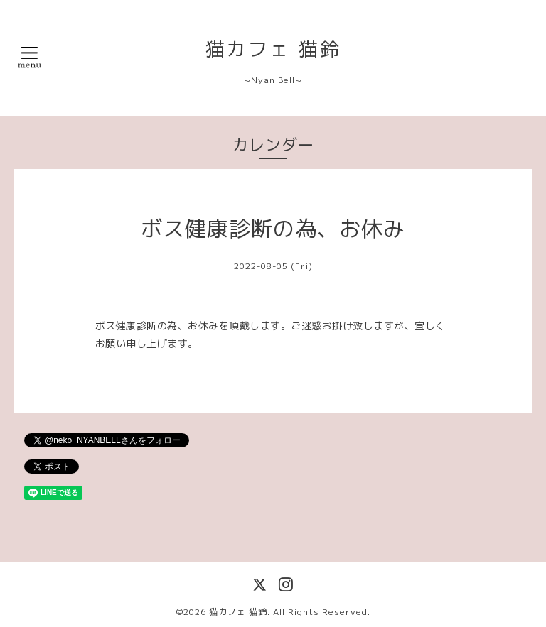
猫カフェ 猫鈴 (273, 49)
